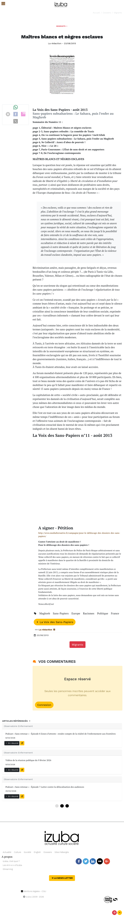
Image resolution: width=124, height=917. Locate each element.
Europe (76, 613)
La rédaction (54, 43)
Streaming (8, 869)
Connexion (44, 705)
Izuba (27, 896)
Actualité (7, 852)
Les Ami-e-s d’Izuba (12, 865)
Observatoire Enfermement (18, 726)
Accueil (96, 12)
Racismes (89, 613)
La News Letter (62, 878)
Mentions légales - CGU (33, 891)
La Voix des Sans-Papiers (54, 622)
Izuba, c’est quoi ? (11, 861)
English (37, 852)
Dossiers (107, 12)
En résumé (12, 743)
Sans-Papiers (61, 613)
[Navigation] (61, 4)
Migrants (118, 12)
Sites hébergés (62, 852)
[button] (2, 3)
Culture (17, 852)
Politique (103, 613)
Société (27, 852)
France (115, 613)
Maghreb (45, 613)
